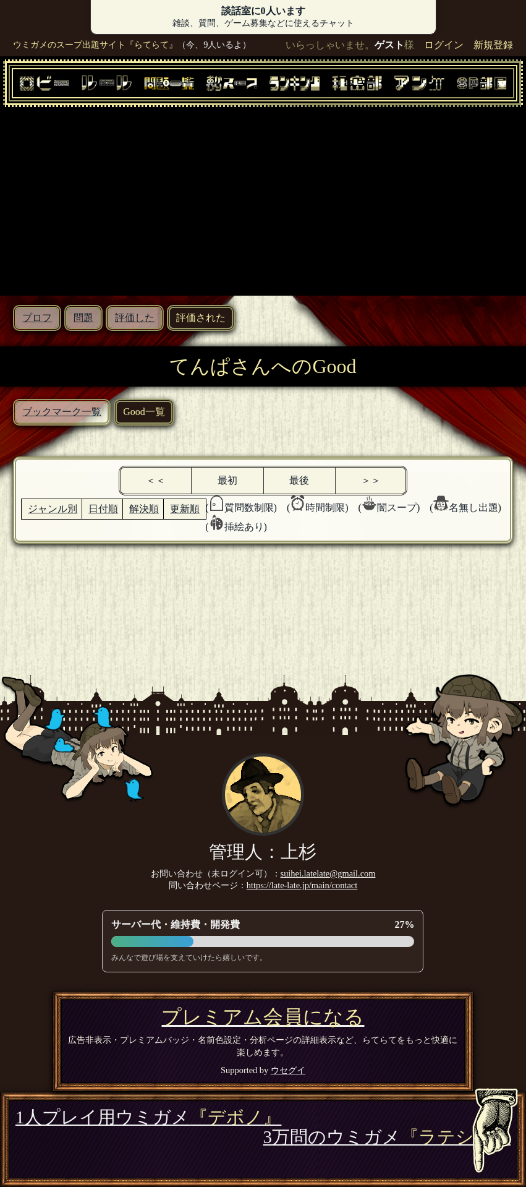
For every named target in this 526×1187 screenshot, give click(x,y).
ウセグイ (288, 1070)
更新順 (185, 509)
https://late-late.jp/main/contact (302, 885)
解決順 (144, 509)
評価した (135, 317)
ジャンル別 (52, 509)
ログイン (444, 45)
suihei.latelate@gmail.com (328, 873)
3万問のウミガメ (387, 1137)
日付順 (103, 509)
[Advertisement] (263, 199)
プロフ (37, 317)
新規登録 (493, 45)
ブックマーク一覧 (61, 411)
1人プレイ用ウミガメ (148, 1117)
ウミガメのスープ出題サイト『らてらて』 (95, 44)
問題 (83, 317)
